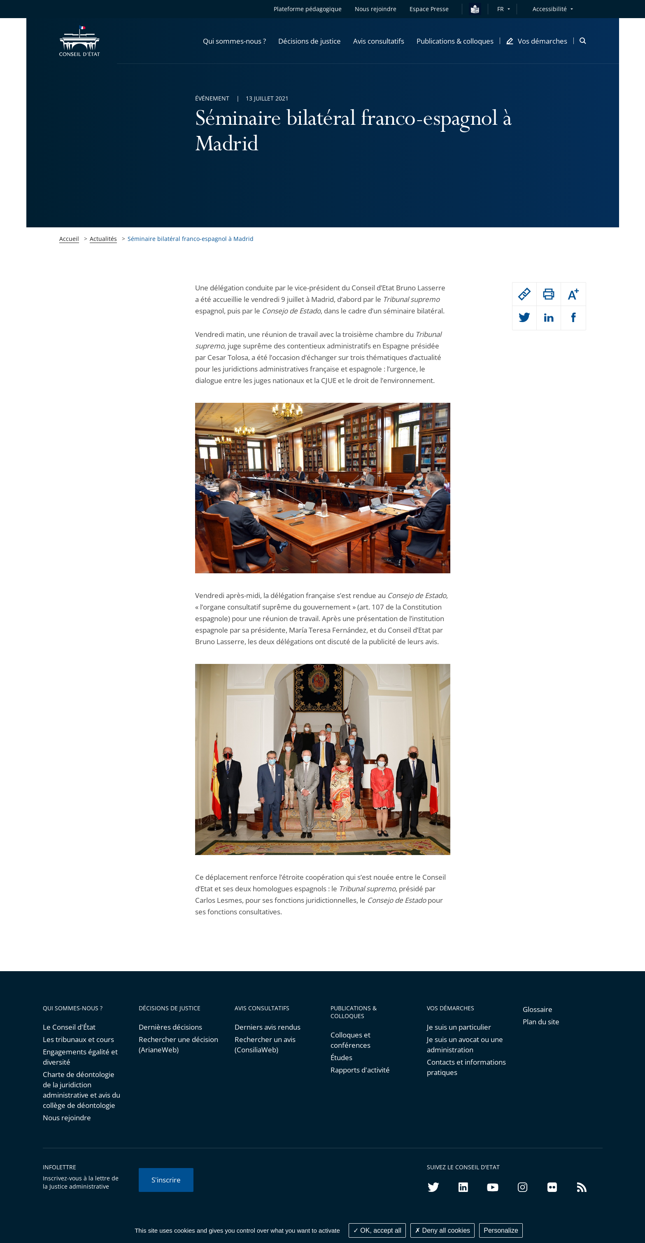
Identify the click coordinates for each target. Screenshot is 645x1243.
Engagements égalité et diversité (80, 1057)
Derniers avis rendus (267, 1027)
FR (500, 9)
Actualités (103, 239)
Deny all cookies (442, 1230)
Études (341, 1057)
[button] (234, 40)
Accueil (69, 239)
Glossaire (537, 1009)
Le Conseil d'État (69, 1027)
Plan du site (541, 1021)
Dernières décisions (170, 1027)
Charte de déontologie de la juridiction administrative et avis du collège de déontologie (81, 1090)
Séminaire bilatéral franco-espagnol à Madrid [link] (191, 239)
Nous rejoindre (67, 1117)
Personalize (501, 1230)
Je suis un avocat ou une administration (465, 1044)
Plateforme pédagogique (308, 9)
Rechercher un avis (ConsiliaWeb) (265, 1044)
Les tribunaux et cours (78, 1039)
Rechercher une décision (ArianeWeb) (178, 1044)
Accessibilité (550, 9)
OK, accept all (377, 1230)
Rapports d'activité (360, 1070)
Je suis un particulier (459, 1027)
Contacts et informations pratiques (466, 1067)
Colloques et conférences (350, 1040)
